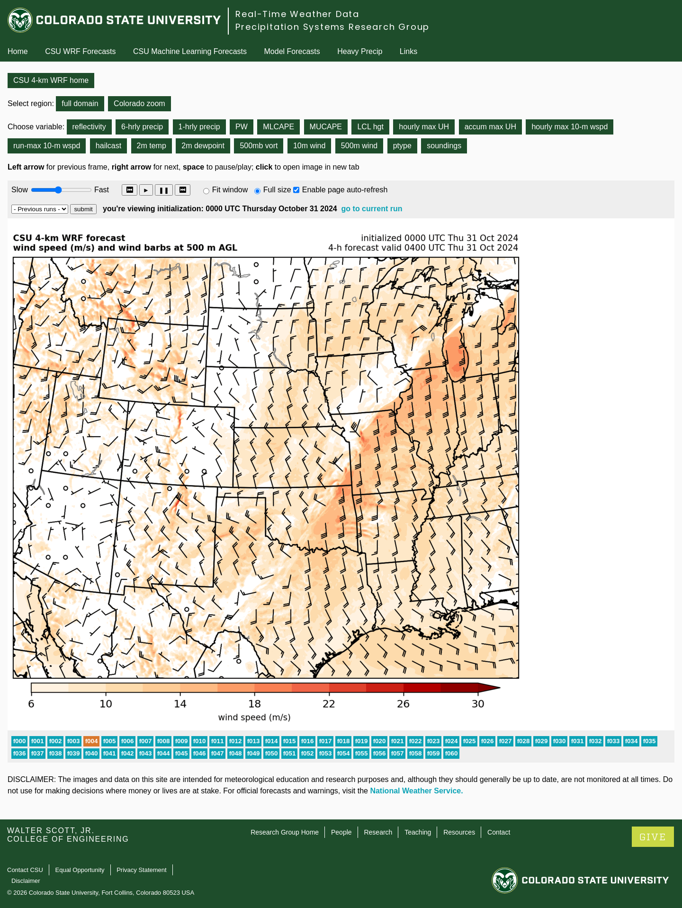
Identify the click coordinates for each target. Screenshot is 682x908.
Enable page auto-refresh (345, 190)
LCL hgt (370, 127)
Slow (19, 190)
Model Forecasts (292, 51)
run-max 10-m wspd (46, 146)
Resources (459, 832)
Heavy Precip (359, 51)
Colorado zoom (139, 103)
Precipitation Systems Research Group (332, 27)
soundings (444, 146)
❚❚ (164, 190)
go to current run (372, 209)
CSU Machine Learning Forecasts (190, 51)
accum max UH (490, 127)
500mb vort (259, 146)
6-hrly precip (142, 127)
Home (18, 51)
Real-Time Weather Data (297, 14)
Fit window (230, 190)
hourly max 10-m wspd (569, 127)
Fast (101, 190)
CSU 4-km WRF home (51, 80)
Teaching (417, 832)
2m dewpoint (202, 146)
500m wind (359, 146)
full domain (80, 103)
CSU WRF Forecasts (80, 51)
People (341, 832)
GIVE (652, 837)
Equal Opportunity (80, 869)
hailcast (108, 146)
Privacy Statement (142, 869)
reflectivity (89, 127)
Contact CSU (25, 869)
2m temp (151, 146)
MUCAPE (326, 127)
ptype (402, 146)
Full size (277, 190)
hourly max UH (424, 127)
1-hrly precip (199, 127)
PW (241, 127)
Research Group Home (285, 832)
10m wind (309, 146)
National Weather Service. (416, 791)
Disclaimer (25, 880)
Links (408, 51)
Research (378, 832)
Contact (498, 832)
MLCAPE (278, 127)
